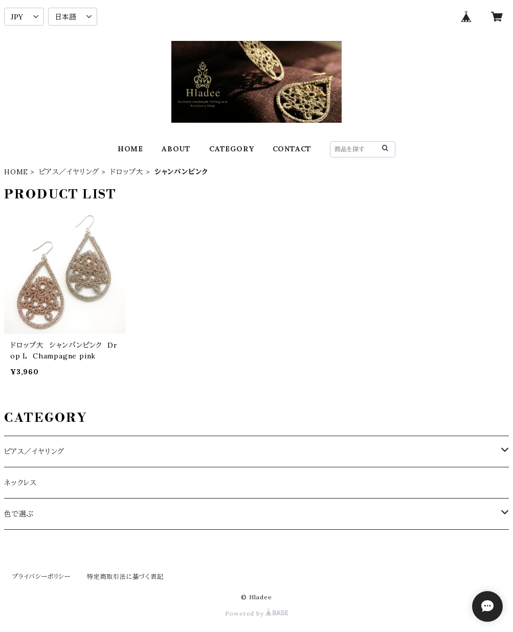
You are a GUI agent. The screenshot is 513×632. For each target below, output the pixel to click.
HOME (130, 148)
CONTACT (292, 148)
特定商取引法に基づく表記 (125, 576)
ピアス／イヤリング (69, 171)
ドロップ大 (127, 171)
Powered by (256, 613)
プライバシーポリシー (41, 576)
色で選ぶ (19, 513)
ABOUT (176, 148)
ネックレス (20, 482)
